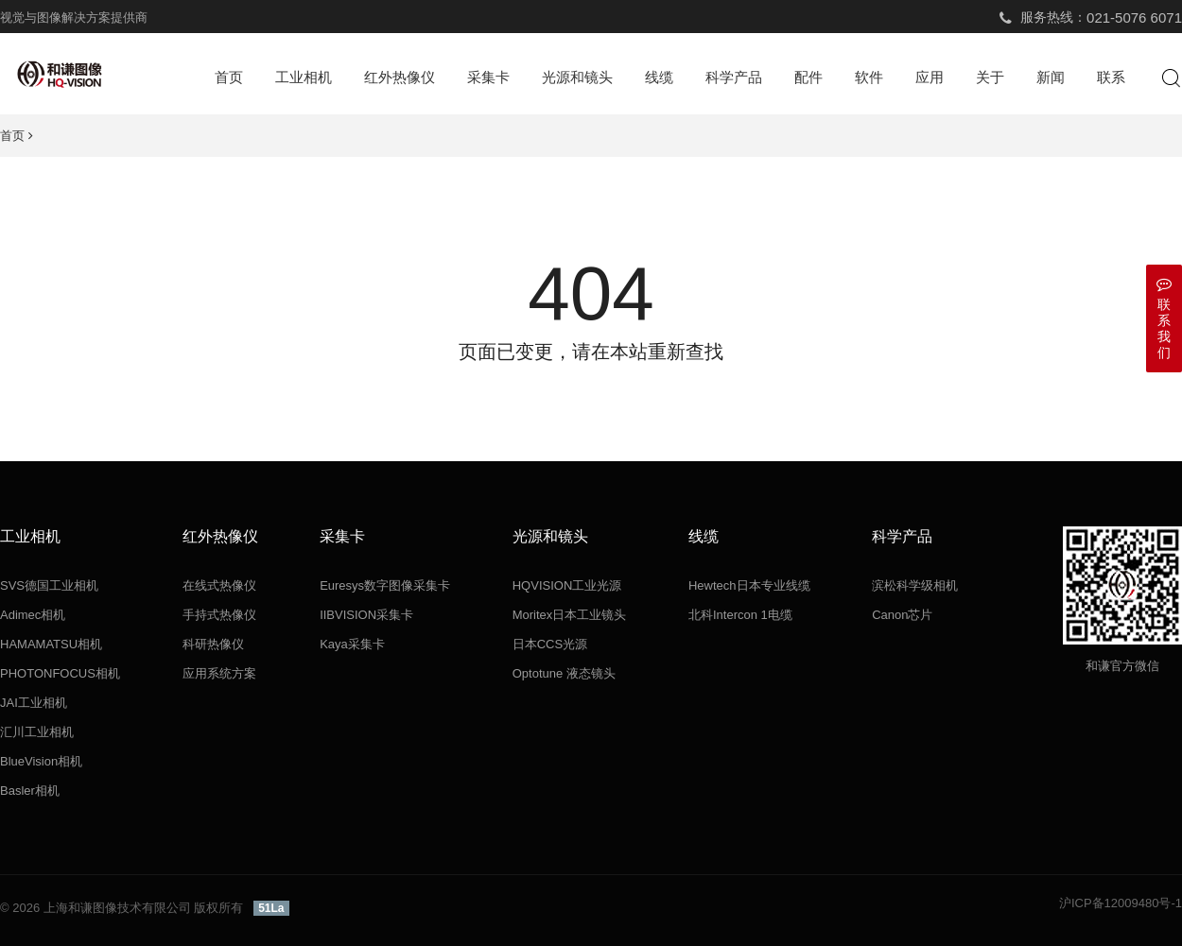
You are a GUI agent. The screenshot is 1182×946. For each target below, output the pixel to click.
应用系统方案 (219, 673)
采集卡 (488, 77)
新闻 (1050, 77)
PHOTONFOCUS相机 (60, 673)
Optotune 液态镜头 (564, 673)
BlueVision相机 (41, 761)
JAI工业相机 (33, 703)
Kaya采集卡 (352, 644)
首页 (229, 77)
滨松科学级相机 (915, 585)
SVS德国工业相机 (49, 585)
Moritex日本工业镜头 (570, 615)
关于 (990, 77)
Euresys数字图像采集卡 (385, 585)
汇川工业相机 (37, 732)
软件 (869, 77)
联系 (1111, 77)
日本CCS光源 (550, 644)
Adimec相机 (32, 615)
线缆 (659, 77)
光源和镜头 (577, 77)
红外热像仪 (399, 77)
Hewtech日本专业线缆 (749, 585)
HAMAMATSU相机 (51, 644)
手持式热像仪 (219, 615)
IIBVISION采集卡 (366, 615)
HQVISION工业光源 (567, 585)
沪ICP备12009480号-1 (1120, 903)
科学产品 (733, 77)
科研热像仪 (213, 644)
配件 (808, 77)
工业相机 (303, 77)
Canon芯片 (902, 615)
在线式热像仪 (219, 585)
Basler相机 (30, 790)
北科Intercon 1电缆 (740, 615)
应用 (929, 77)
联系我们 (1164, 318)
